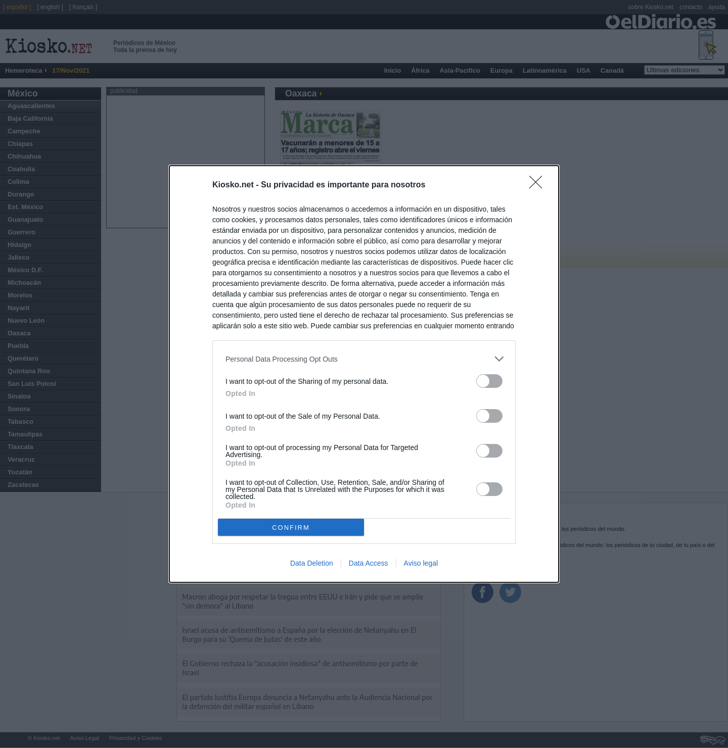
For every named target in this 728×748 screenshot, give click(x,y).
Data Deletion (311, 563)
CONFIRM (291, 527)
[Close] (539, 185)
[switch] (489, 381)
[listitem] (364, 359)
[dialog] (364, 374)
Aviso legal (421, 563)
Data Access (368, 563)
